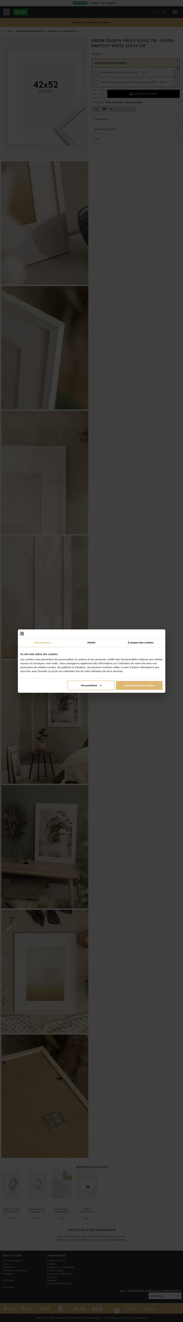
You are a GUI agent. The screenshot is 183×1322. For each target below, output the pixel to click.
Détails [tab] (91, 642)
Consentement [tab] (42, 642)
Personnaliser (91, 685)
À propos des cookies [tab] (141, 642)
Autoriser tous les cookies (139, 685)
